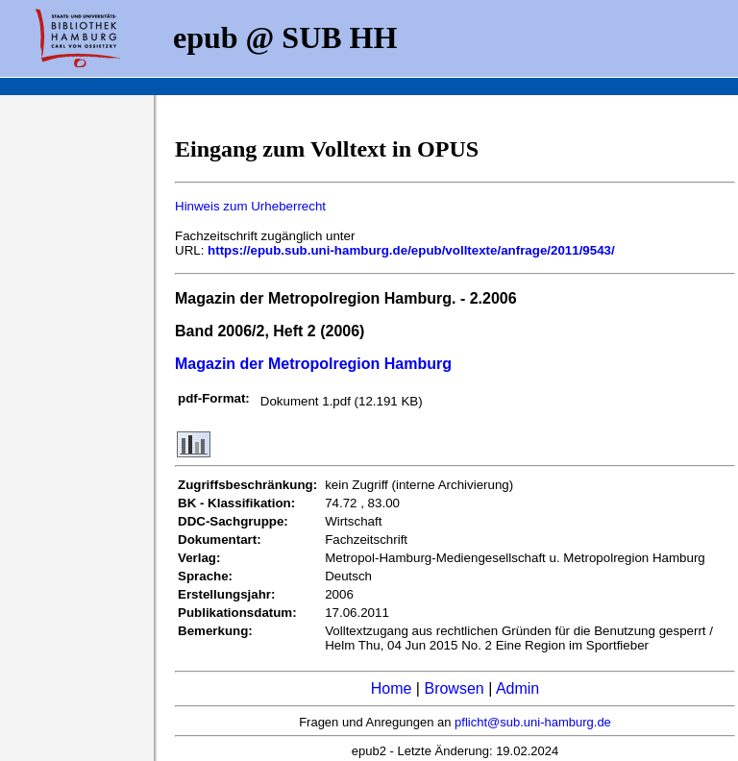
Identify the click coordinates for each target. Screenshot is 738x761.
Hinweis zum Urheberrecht (250, 206)
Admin (517, 688)
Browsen (453, 688)
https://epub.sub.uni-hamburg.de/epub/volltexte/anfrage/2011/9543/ (411, 250)
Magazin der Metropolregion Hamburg (313, 364)
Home (391, 688)
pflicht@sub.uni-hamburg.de (533, 722)
